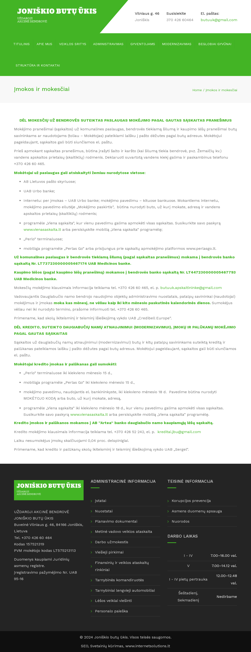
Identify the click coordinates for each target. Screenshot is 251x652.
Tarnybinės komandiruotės (119, 580)
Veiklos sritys (72, 44)
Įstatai (100, 500)
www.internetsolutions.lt (147, 646)
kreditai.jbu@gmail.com (179, 432)
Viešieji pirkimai (109, 552)
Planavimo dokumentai (116, 521)
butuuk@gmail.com (219, 20)
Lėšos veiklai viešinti (113, 600)
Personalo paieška (111, 611)
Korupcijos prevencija (191, 500)
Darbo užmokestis (111, 542)
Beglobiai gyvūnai (214, 44)
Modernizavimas (176, 44)
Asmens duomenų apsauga (197, 511)
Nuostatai (104, 511)
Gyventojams (142, 44)
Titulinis (21, 44)
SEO (84, 646)
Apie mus (44, 44)
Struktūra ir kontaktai (38, 65)
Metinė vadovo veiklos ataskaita (123, 531)
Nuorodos (180, 521)
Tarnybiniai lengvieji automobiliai (125, 590)
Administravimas (108, 44)
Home (197, 90)
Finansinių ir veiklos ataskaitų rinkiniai (122, 566)
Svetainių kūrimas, (107, 646)
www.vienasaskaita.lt (42, 229)
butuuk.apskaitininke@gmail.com (191, 287)
